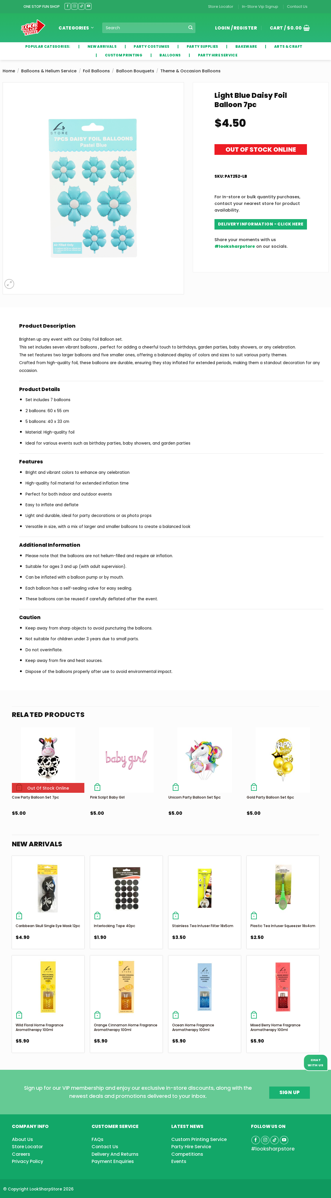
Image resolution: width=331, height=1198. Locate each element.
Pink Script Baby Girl (107, 797)
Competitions (187, 1154)
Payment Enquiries (113, 1161)
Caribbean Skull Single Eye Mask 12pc (48, 925)
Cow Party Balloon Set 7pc (35, 797)
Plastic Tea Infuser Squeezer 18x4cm (282, 925)
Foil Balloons (96, 71)
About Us (22, 1139)
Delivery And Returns (115, 1154)
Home (9, 71)
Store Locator (220, 6)
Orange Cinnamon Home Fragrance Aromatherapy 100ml (125, 1027)
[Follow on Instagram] (74, 6)
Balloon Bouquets (135, 71)
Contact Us (297, 6)
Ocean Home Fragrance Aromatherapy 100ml (193, 1027)
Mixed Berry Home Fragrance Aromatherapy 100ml (275, 1027)
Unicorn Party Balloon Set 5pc (194, 797)
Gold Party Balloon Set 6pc (270, 797)
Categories (76, 28)
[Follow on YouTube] (88, 6)
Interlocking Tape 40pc (114, 925)
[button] (287, 27)
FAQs (97, 1139)
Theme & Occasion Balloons (190, 71)
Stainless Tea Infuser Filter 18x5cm (202, 925)
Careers (21, 1154)
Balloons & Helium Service (49, 71)
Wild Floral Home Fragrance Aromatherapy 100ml (39, 1027)
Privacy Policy (27, 1161)
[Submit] (190, 27)
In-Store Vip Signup (260, 6)
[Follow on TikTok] (81, 6)
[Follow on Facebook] (67, 6)
